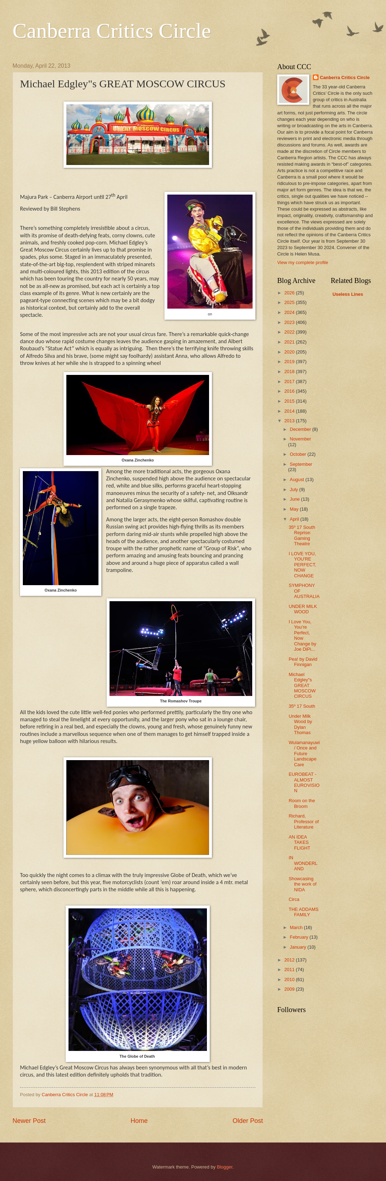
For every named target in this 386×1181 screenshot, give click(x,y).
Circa (294, 899)
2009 (290, 989)
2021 (290, 342)
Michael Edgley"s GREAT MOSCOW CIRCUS (302, 685)
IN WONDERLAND (303, 863)
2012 (290, 960)
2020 (290, 352)
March (297, 927)
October (298, 454)
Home (139, 1120)
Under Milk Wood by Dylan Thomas (300, 724)
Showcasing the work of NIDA (302, 884)
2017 (290, 381)
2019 (290, 361)
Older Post (248, 1120)
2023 (290, 322)
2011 (290, 969)
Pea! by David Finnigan (303, 661)
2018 (290, 371)
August (297, 479)
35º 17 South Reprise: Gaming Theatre (302, 535)
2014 (290, 411)
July (294, 489)
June (295, 499)
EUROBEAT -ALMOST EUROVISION (304, 782)
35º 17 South (302, 706)
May (295, 509)
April (295, 519)
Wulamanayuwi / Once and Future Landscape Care (304, 753)
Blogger (225, 1167)
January (298, 947)
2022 (290, 332)
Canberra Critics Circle (111, 30)
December (301, 429)
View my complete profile (302, 262)
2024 (290, 312)
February (299, 937)
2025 (290, 302)
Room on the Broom (302, 803)
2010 (290, 979)
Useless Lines (347, 294)
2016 (290, 391)
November (300, 439)
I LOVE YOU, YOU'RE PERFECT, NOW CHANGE (302, 564)
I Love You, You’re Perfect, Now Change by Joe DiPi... (302, 635)
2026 (290, 292)
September (301, 464)
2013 (290, 420)
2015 (290, 401)
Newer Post (29, 1120)
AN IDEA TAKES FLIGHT (299, 842)
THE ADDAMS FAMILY (304, 912)
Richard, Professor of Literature (304, 821)
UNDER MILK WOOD (303, 609)
